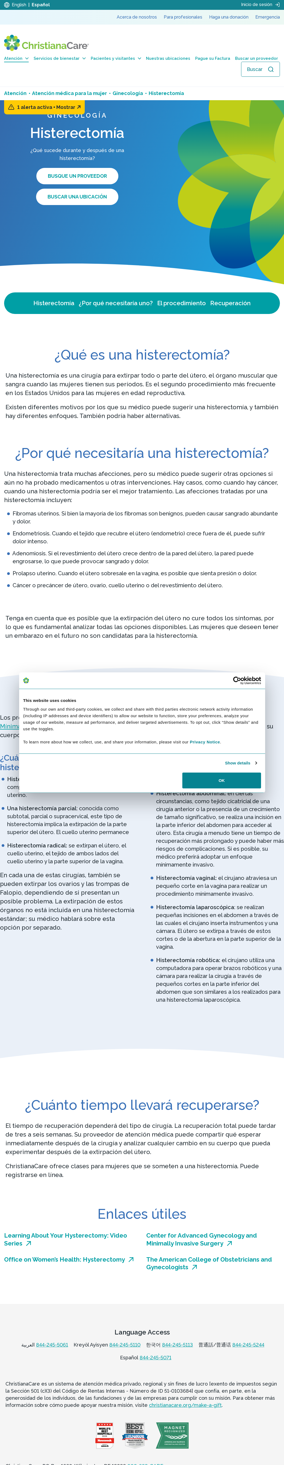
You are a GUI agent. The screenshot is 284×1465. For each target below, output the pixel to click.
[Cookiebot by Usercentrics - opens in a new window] (237, 681)
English (19, 4)
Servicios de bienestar (60, 58)
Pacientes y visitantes (116, 58)
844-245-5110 (124, 1345)
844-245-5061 (52, 1345)
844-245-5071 (155, 1357)
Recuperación (230, 303)
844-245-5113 (177, 1345)
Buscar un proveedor (256, 58)
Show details (237, 763)
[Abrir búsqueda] (260, 69)
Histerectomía (53, 303)
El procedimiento (181, 303)
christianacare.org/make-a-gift (185, 1405)
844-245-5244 (248, 1345)
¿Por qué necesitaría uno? (116, 303)
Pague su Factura (212, 58)
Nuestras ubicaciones (168, 58)
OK (222, 780)
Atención (16, 58)
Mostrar (68, 107)
